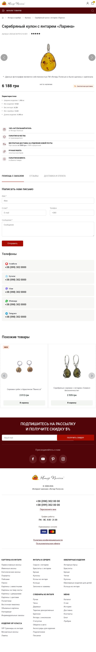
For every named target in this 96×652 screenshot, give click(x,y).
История (67, 609)
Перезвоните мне (48, 512)
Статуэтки (37, 624)
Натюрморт (7, 615)
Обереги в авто (39, 627)
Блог (66, 620)
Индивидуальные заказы (13, 618)
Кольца (36, 586)
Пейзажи (6, 582)
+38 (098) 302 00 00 (48, 504)
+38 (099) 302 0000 (15, 269)
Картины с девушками (11, 596)
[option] (34, 178)
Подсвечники (39, 635)
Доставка (68, 613)
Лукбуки (67, 624)
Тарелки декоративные (43, 613)
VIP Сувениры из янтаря (12, 631)
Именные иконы (9, 571)
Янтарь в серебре (14, 18)
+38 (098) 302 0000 (15, 282)
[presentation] (4, 57)
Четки (66, 578)
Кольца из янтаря (72, 589)
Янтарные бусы (71, 568)
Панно (4, 586)
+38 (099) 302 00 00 (48, 508)
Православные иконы (11, 568)
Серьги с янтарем (40, 568)
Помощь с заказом (13, 175)
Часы (35, 606)
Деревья (36, 609)
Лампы (5, 638)
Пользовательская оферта (48, 546)
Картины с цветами (10, 600)
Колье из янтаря (40, 582)
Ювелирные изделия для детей (78, 586)
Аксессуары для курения (44, 631)
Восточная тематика (11, 607)
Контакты (68, 617)
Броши (36, 575)
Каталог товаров (11, 10)
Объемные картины (10, 611)
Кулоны (28, 18)
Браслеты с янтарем (42, 571)
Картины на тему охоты (12, 593)
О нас (66, 606)
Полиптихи (6, 604)
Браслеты (68, 571)
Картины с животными (12, 589)
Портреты (6, 578)
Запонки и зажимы (41, 589)
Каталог (67, 602)
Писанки (37, 638)
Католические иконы (11, 575)
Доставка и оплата (55, 175)
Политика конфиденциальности (48, 543)
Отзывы (33, 175)
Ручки (35, 602)
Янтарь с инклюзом (42, 620)
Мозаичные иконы (10, 635)
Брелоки (36, 617)
